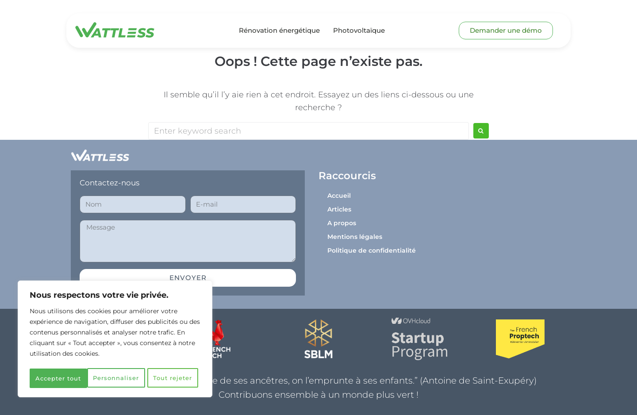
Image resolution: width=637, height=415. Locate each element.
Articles (339, 209)
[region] (115, 330)
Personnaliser (72, 359)
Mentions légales (354, 237)
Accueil (339, 196)
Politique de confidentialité (371, 250)
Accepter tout (115, 378)
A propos (341, 223)
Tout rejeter (158, 359)
